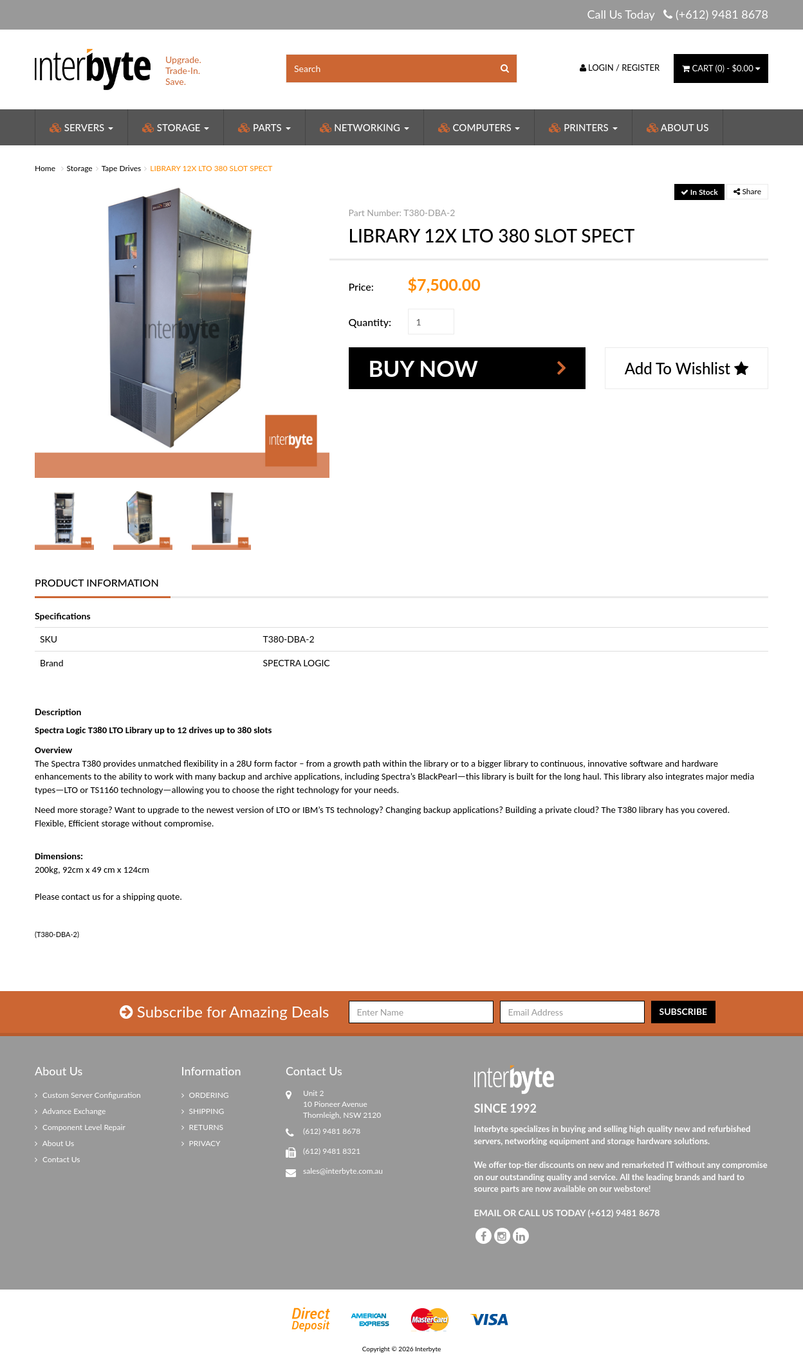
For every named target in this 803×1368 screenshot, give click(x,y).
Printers (583, 127)
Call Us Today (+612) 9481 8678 (677, 14)
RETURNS (202, 1127)
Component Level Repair (80, 1127)
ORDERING (205, 1095)
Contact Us (57, 1159)
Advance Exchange (70, 1111)
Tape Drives (122, 168)
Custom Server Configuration (88, 1095)
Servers (81, 127)
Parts (264, 127)
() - (721, 68)
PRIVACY (201, 1143)
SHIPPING (203, 1111)
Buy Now (423, 367)
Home (45, 168)
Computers (479, 127)
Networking (364, 127)
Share (747, 191)
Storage (175, 127)
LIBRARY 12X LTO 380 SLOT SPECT (211, 168)
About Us (678, 127)
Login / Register (620, 67)
